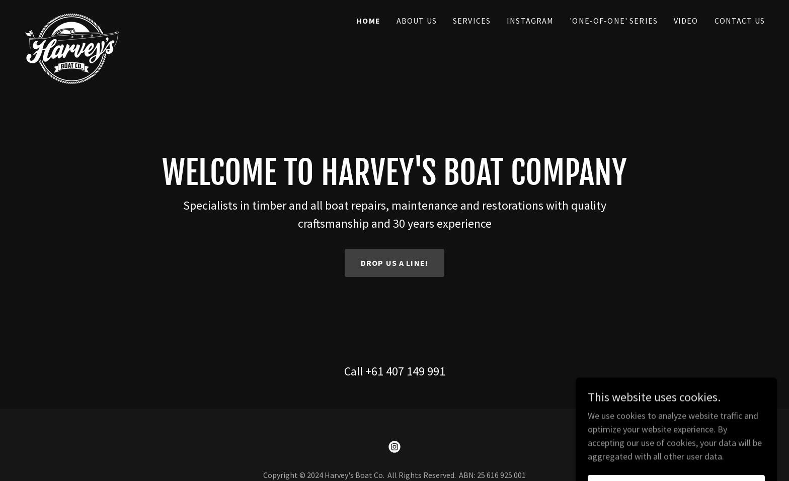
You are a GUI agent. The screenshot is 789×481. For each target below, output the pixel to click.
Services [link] (472, 21)
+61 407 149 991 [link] (405, 371)
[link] (71, 17)
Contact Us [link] (740, 21)
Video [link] (686, 21)
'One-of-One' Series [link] (614, 21)
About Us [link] (417, 21)
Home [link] (368, 21)
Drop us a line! (394, 263)
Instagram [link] (530, 21)
